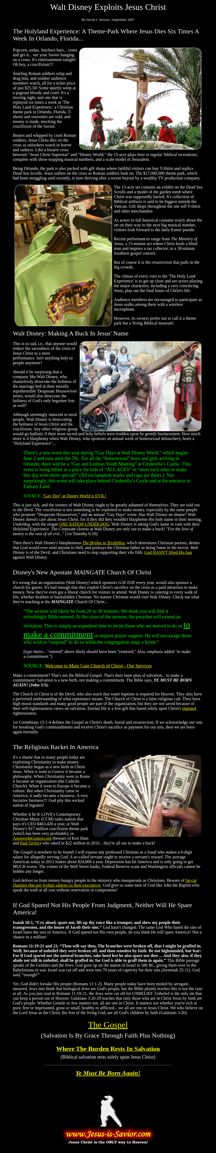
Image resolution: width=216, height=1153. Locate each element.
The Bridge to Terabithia (103, 543)
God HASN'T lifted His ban (168, 552)
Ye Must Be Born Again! (107, 1073)
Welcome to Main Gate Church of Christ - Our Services (98, 665)
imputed (189, 708)
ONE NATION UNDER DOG (84, 524)
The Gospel (108, 1025)
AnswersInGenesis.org (32, 838)
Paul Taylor (30, 843)
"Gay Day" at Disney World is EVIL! (74, 496)
